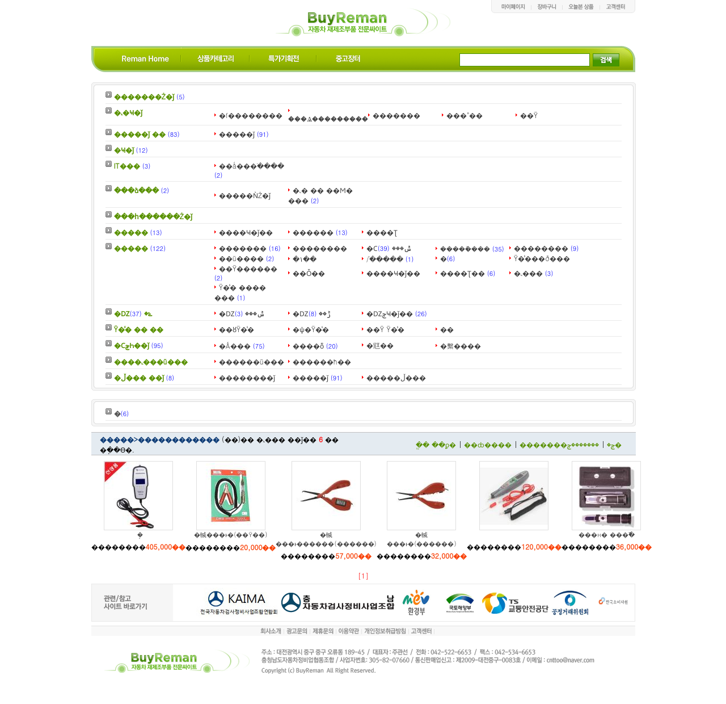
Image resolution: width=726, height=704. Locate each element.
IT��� (127, 165)
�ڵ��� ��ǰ (139, 377)
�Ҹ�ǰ (124, 149)
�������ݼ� (594, 444)
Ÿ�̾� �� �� (139, 329)
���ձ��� (136, 190)
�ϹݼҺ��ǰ (131, 345)
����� (131, 232)
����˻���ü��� (151, 361)
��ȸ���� (488, 444)
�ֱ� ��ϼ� (436, 444)
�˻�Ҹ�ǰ (128, 112)
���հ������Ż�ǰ (153, 216)
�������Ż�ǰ (144, 96)
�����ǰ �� (140, 134)
